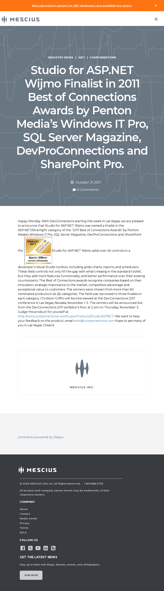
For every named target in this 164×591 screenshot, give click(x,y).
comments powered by (40, 437)
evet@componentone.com (94, 321)
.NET (81, 57)
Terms (24, 527)
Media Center (29, 518)
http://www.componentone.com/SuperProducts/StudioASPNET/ (66, 316)
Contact (25, 513)
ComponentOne (103, 57)
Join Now (31, 575)
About (24, 509)
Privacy (24, 523)
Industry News (60, 57)
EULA (23, 532)
